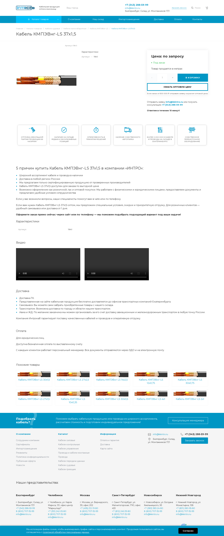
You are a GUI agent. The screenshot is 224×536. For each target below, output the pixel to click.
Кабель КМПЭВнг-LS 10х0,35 (73, 397)
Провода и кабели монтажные (74, 452)
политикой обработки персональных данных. (66, 532)
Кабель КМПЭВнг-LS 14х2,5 (112, 376)
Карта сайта (106, 448)
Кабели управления (68, 448)
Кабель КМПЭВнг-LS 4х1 (150, 395)
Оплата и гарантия (109, 440)
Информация (108, 434)
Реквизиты (21, 452)
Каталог (63, 434)
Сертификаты (23, 444)
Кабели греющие (67, 469)
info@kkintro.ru (132, 8)
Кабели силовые (66, 440)
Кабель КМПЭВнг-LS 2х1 (189, 395)
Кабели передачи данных (71, 461)
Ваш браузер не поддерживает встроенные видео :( (48, 264)
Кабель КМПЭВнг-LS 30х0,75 (189, 378)
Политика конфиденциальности (32, 457)
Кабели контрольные (69, 444)
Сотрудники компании (27, 440)
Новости (20, 465)
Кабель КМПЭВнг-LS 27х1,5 (34, 395)
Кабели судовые (66, 465)
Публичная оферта (26, 461)
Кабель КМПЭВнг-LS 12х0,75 (150, 378)
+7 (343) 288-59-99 (136, 5)
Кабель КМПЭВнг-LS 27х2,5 (73, 376)
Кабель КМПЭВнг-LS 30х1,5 (34, 376)
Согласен (188, 531)
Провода (62, 457)
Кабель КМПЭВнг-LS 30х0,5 (112, 395)
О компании (23, 434)
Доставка (105, 444)
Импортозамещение (26, 448)
